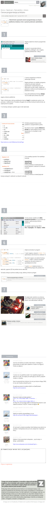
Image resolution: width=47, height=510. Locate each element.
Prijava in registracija (34, 5)
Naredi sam (9, 10)
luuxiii (6, 445)
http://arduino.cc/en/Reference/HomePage (12, 142)
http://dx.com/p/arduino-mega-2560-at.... (25, 401)
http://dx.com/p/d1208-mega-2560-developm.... (26, 415)
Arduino (26, 10)
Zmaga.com (7, 2)
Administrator (6, 381)
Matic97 (7, 367)
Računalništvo (18, 10)
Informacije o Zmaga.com (38, 505)
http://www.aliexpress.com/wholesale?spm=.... (25, 444)
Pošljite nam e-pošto (24, 505)
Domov (3, 10)
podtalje (6, 16)
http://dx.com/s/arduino (19, 388)
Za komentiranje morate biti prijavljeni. (23, 458)
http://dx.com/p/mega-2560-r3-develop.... (25, 398)
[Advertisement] (23, 194)
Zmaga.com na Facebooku (10, 505)
